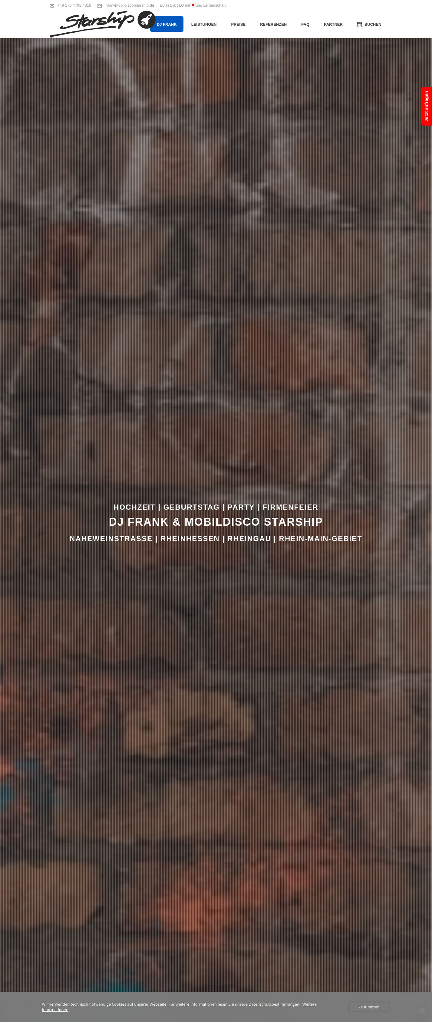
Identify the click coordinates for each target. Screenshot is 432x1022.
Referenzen (273, 24)
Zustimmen (369, 1007)
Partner (333, 24)
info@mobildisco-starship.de (129, 5)
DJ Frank (167, 24)
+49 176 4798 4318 (74, 5)
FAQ (305, 24)
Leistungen (204, 24)
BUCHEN (369, 24)
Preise (238, 24)
